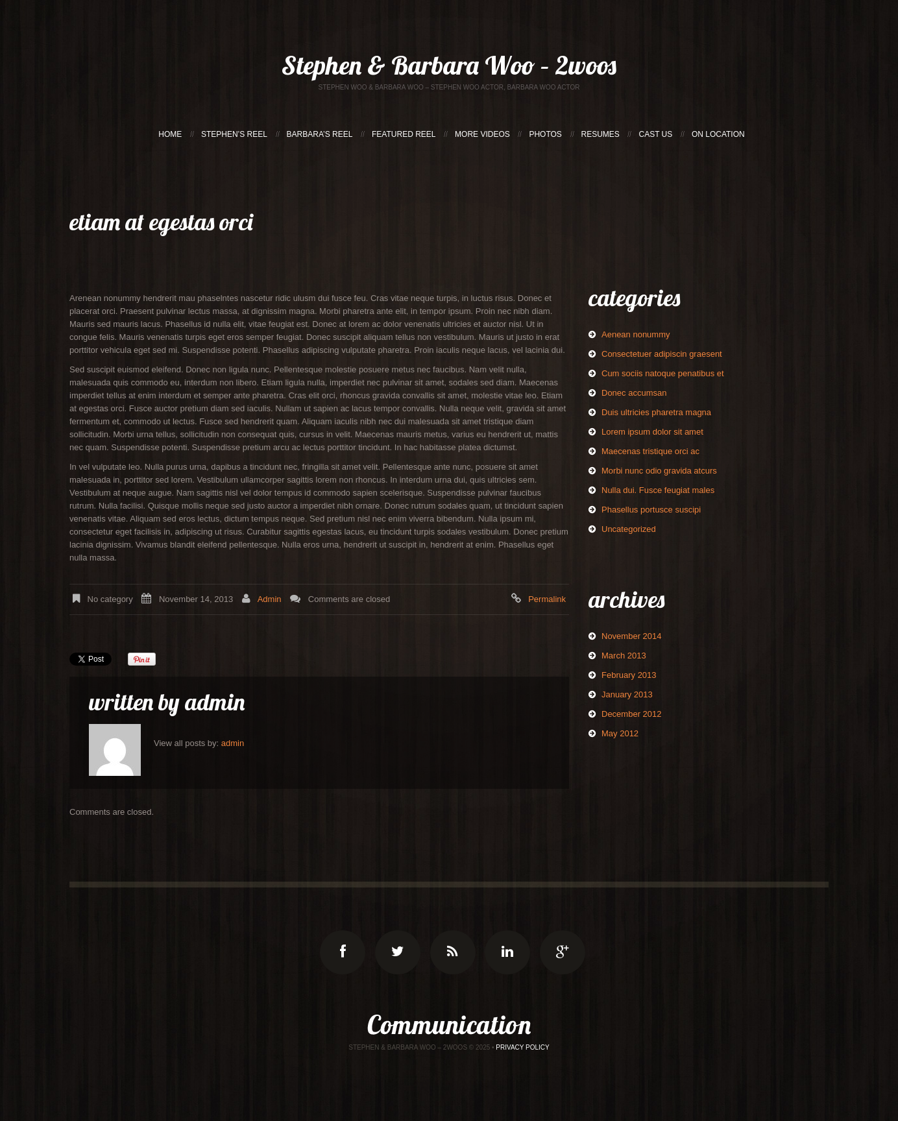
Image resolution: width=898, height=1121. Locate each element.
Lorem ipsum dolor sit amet (652, 432)
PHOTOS (545, 134)
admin (270, 599)
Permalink (547, 599)
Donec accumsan (633, 393)
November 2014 (631, 636)
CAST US (655, 134)
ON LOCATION (718, 134)
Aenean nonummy (635, 334)
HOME (170, 134)
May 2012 (619, 733)
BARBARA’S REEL (320, 134)
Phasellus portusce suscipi (651, 509)
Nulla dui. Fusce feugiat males (657, 490)
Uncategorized (628, 529)
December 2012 (631, 714)
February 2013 (629, 675)
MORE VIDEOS (482, 134)
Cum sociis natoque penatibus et (662, 373)
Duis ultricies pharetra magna (656, 412)
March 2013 (623, 655)
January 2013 (627, 694)
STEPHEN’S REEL (234, 134)
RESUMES (600, 134)
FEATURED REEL (403, 134)
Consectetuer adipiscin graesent (661, 354)
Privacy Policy (522, 1047)
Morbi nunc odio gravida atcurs (659, 471)
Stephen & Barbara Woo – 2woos (449, 65)
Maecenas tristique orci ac (650, 451)
